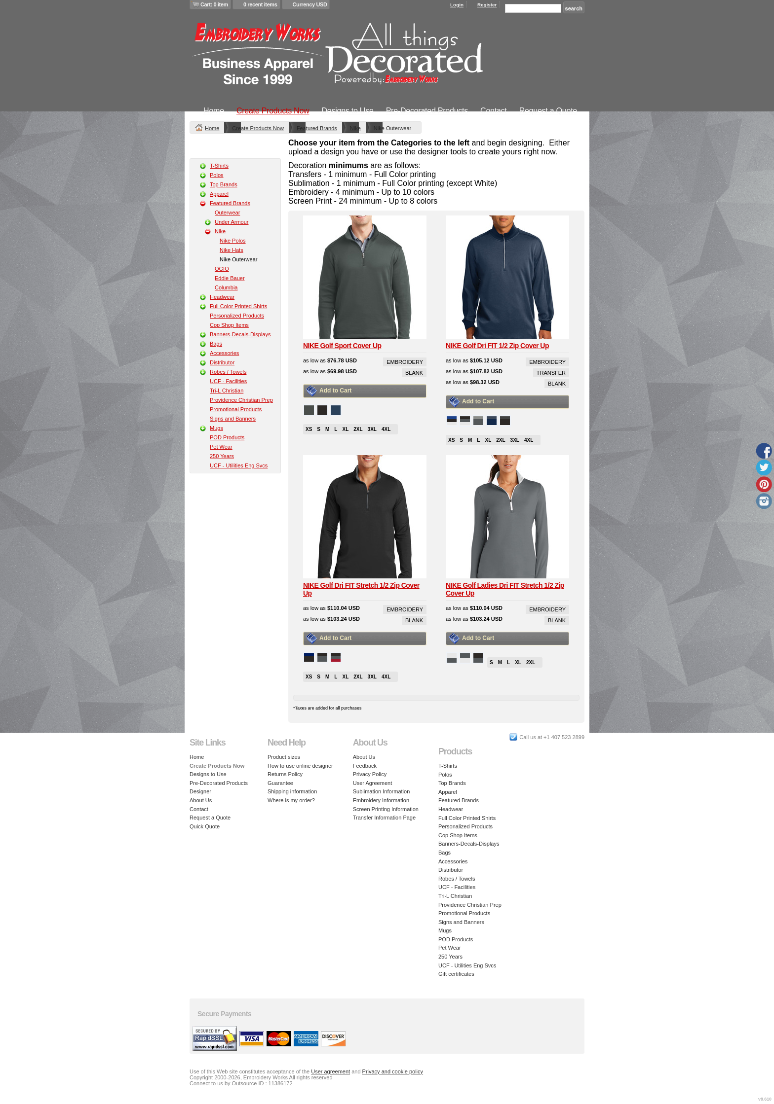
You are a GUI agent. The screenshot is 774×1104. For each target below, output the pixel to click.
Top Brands (223, 184)
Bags (216, 344)
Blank (414, 373)
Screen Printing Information (386, 809)
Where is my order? (291, 800)
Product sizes (284, 757)
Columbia (226, 287)
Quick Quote (205, 826)
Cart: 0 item (214, 4)
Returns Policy (285, 774)
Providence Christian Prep (241, 400)
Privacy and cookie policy (393, 1071)
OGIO (222, 269)
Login (457, 4)
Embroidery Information (381, 800)
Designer (200, 791)
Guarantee (280, 783)
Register (487, 4)
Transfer (551, 373)
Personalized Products (237, 316)
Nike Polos (233, 241)
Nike (355, 128)
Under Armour (231, 222)
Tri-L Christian (226, 390)
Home (213, 111)
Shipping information (292, 791)
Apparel (219, 194)
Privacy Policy (370, 774)
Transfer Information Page (384, 817)
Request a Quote (548, 111)
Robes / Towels (228, 372)
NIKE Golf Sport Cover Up (342, 346)
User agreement (330, 1071)
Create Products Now (273, 111)
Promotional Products (236, 409)
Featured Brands (317, 128)
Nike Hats (231, 250)
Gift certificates (456, 974)
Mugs (216, 428)
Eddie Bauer (230, 278)
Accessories (224, 353)
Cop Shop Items (229, 325)
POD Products (227, 437)
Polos (217, 175)
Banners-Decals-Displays (240, 334)
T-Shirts (219, 166)
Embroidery (405, 362)
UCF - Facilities (228, 381)
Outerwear (227, 212)
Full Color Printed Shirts (238, 306)
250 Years (222, 456)
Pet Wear (221, 447)
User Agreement (372, 783)
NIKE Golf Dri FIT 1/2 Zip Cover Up (497, 346)
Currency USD (310, 4)
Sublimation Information (381, 791)
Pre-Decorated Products (427, 111)
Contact (493, 111)
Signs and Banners (233, 419)
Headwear (222, 297)
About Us (201, 800)
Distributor (222, 362)
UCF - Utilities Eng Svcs (239, 465)
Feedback (365, 766)
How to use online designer (300, 766)
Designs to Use (347, 111)
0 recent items (260, 4)
